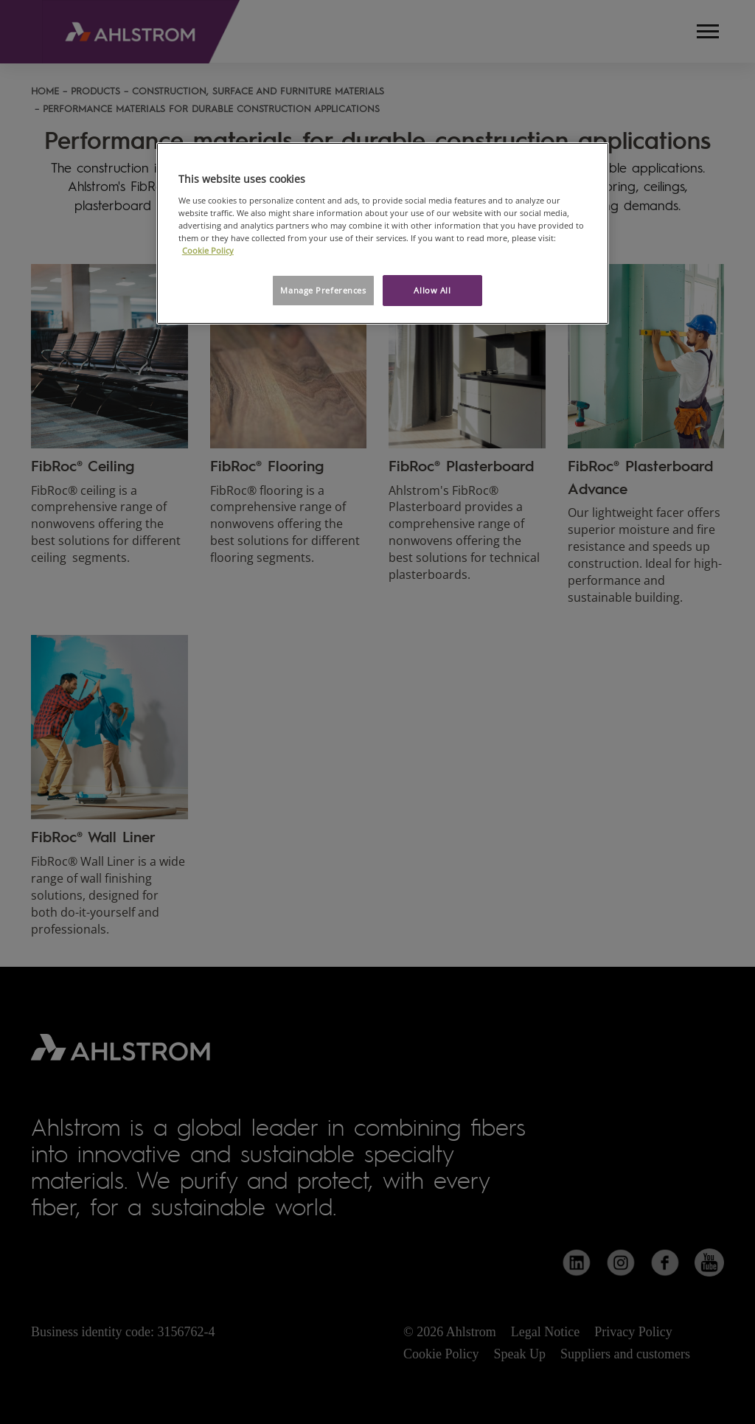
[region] (382, 233)
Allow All (432, 290)
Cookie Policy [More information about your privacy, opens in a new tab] (208, 250)
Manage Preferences (323, 290)
